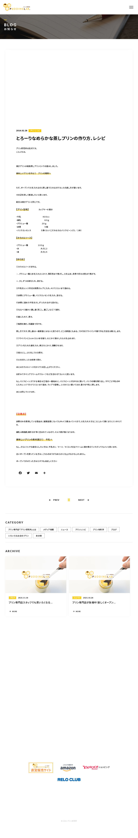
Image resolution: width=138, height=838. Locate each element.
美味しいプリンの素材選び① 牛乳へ (34, 439)
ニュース (64, 532)
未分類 (39, 539)
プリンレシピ (35, 131)
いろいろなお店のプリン (18, 539)
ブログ (114, 532)
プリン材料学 (98, 532)
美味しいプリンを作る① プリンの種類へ (33, 173)
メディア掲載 (48, 532)
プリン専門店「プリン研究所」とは (22, 532)
